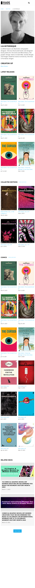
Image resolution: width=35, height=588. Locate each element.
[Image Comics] (5, 3)
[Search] (29, 3)
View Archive (22, 182)
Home (2, 8)
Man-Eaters (4, 66)
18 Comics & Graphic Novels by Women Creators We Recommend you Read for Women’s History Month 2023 (17, 484)
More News (17, 531)
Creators (8, 8)
